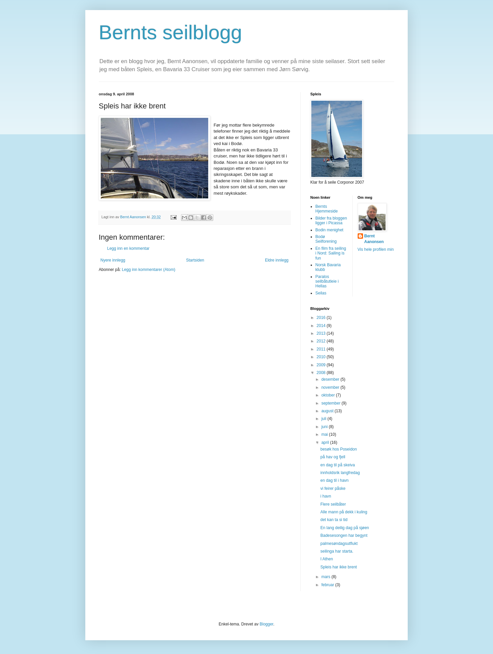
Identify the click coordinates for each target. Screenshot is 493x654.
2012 (322, 341)
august (327, 411)
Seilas (320, 293)
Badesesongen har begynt (343, 535)
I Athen (326, 559)
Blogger (266, 624)
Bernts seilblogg (170, 32)
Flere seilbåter (333, 504)
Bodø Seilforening (326, 239)
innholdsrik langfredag (340, 472)
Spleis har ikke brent (338, 567)
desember (331, 379)
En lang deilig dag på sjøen (344, 527)
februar (328, 584)
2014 (322, 325)
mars (326, 576)
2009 (322, 365)
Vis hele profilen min (376, 249)
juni (325, 426)
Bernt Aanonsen (374, 239)
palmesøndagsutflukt (339, 543)
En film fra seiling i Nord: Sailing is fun (330, 253)
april (325, 442)
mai (325, 434)
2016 (322, 317)
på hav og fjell (332, 457)
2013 (322, 333)
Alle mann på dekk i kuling (343, 512)
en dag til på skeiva (337, 465)
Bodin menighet (329, 230)
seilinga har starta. (336, 551)
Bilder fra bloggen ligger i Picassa (331, 220)
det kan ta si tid (334, 519)
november (331, 387)
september (331, 403)
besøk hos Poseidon (338, 449)
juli (324, 418)
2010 (322, 357)
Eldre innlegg (276, 260)
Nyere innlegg (112, 260)
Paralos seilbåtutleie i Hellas (327, 281)
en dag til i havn (334, 480)
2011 (322, 349)
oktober (328, 395)
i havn (325, 496)
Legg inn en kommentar (128, 248)
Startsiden (195, 260)
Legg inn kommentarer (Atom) (148, 269)
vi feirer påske (333, 488)
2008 (322, 372)
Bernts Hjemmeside (326, 209)
